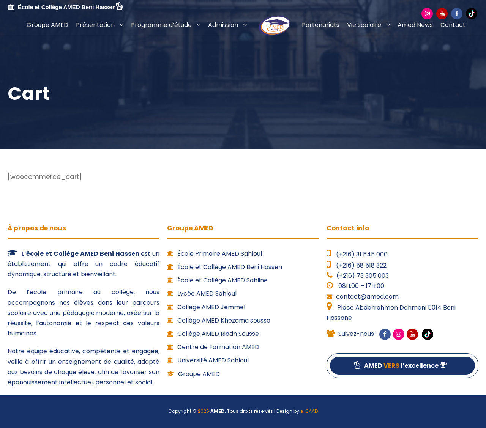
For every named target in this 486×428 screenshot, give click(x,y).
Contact (452, 24)
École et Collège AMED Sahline (217, 280)
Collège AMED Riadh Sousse (213, 333)
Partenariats (320, 24)
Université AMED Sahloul (208, 360)
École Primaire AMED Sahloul (214, 253)
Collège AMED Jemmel (206, 307)
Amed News (415, 24)
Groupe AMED (47, 24)
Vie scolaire (364, 24)
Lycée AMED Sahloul (202, 293)
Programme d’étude (161, 24)
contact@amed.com (367, 296)
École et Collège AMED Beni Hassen (224, 267)
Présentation (95, 24)
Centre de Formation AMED (213, 347)
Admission (223, 24)
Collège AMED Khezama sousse (218, 320)
